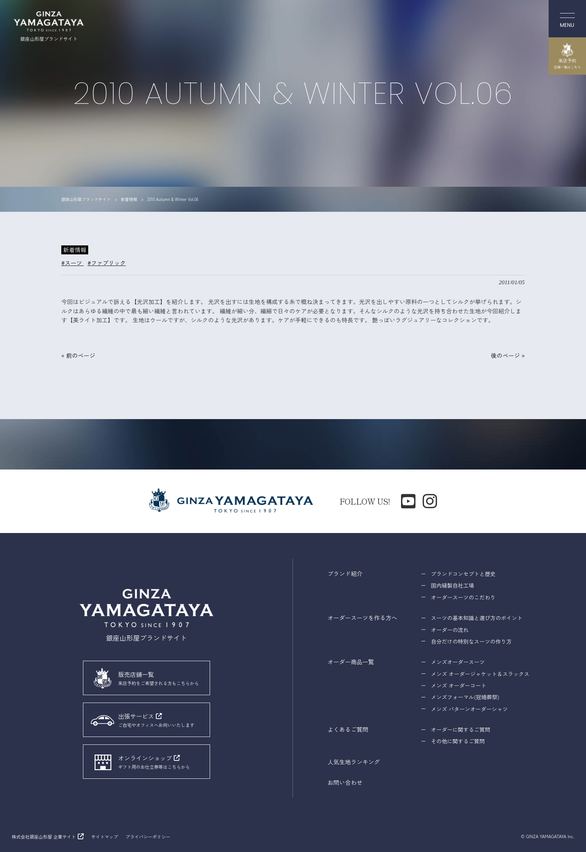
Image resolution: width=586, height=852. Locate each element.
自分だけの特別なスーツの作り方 (471, 641)
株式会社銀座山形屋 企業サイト (43, 836)
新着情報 (74, 249)
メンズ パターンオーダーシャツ (469, 709)
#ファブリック (106, 262)
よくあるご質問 (348, 729)
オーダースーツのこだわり (463, 597)
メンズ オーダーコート (458, 685)
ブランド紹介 (345, 573)
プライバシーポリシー (148, 836)
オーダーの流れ (450, 629)
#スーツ (72, 262)
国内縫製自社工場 (452, 585)
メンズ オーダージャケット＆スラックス (480, 674)
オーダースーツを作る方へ (362, 617)
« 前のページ (78, 355)
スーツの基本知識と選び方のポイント (476, 618)
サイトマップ (104, 836)
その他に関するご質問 (458, 741)
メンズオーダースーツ (458, 662)
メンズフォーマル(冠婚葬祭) (465, 697)
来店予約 (567, 56)
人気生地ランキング (354, 761)
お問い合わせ (345, 782)
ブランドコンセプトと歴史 (463, 573)
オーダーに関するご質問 (460, 729)
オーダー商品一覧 (351, 661)
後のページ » (508, 355)
